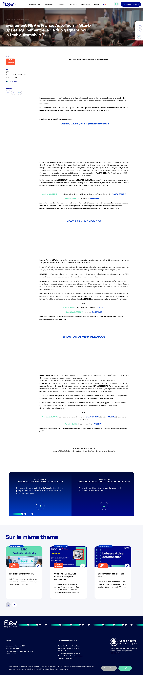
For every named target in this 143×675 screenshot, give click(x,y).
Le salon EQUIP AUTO (66, 658)
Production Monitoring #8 (21, 574)
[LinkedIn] (139, 25)
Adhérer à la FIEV (12, 648)
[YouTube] (139, 36)
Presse (96, 4)
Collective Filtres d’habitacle (69, 646)
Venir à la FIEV (11, 654)
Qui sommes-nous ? (33, 4)
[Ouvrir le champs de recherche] (116, 4)
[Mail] (19, 92)
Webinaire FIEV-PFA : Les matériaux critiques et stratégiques (65, 576)
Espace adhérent (132, 4)
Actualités (73, 4)
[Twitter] (139, 30)
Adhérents (61, 4)
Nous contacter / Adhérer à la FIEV (19, 651)
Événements (85, 4)
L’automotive (48, 4)
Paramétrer (109, 668)
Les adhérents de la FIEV (15, 646)
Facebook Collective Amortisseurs (71, 656)
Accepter (125, 668)
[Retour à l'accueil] (13, 4)
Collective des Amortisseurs (69, 653)
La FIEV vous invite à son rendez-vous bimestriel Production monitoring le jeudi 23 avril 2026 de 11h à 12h (24, 582)
